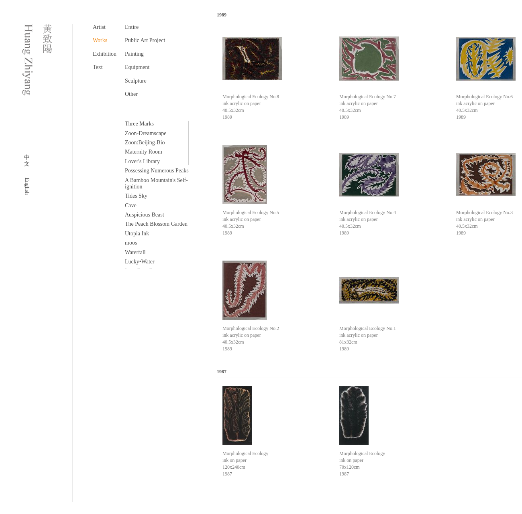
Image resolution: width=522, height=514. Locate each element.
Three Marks (139, 124)
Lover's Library (142, 161)
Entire (132, 27)
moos (131, 243)
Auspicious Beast (144, 215)
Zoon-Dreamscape (145, 133)
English (27, 186)
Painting (134, 54)
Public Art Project (145, 40)
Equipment (137, 67)
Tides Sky (136, 196)
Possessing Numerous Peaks (157, 171)
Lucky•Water (140, 262)
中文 (27, 160)
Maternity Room (143, 152)
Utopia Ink (137, 234)
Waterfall (135, 252)
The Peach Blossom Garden (156, 224)
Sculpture (136, 81)
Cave (131, 205)
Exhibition (104, 54)
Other (131, 94)
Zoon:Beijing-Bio (145, 143)
